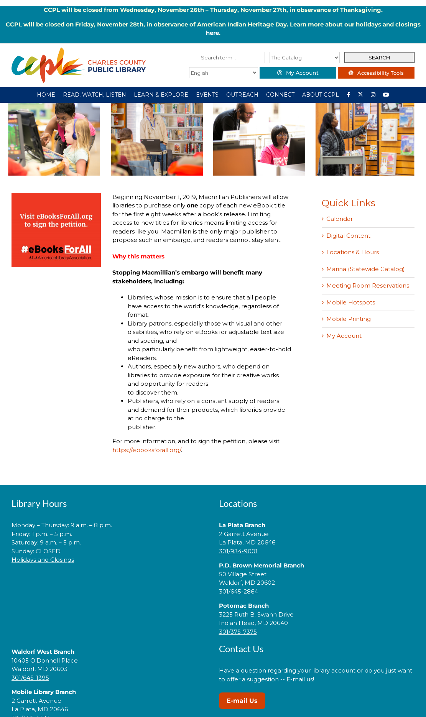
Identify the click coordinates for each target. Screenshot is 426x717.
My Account (344, 335)
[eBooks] (56, 195)
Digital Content (348, 235)
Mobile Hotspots (350, 302)
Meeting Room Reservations (367, 285)
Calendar (339, 218)
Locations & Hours (352, 252)
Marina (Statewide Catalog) (365, 269)
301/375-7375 (238, 631)
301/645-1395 (30, 677)
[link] (109, 584)
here (212, 32)
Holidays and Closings (43, 559)
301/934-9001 (238, 551)
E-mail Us (242, 700)
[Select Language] (223, 72)
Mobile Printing (348, 318)
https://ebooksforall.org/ (146, 450)
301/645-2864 (238, 591)
